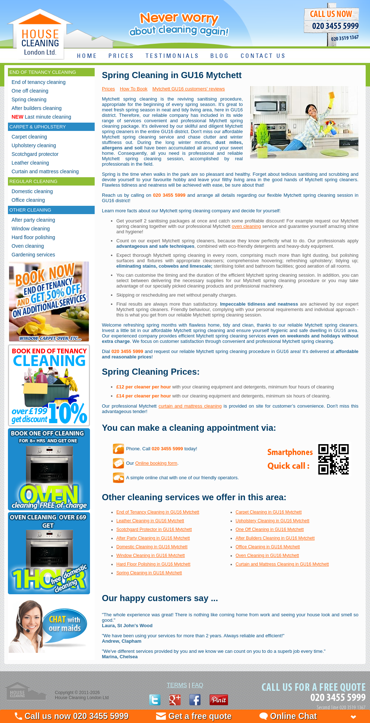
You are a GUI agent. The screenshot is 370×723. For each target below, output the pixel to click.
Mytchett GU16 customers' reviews (188, 89)
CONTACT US (263, 56)
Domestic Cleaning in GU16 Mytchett (152, 546)
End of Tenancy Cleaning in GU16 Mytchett (157, 512)
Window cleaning (31, 228)
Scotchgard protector (35, 154)
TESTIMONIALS (172, 56)
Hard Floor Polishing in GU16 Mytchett (153, 564)
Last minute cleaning (41, 117)
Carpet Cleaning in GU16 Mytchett (269, 512)
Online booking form (156, 463)
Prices (108, 89)
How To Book (133, 89)
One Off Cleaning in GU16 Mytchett (270, 529)
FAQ (197, 685)
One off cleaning (30, 91)
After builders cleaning (37, 108)
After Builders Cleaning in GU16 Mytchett (275, 538)
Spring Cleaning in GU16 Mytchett (149, 572)
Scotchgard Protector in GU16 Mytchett (154, 529)
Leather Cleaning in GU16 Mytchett (150, 520)
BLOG (219, 56)
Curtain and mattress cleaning (45, 171)
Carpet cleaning (29, 137)
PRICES (121, 56)
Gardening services (33, 255)
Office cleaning (28, 200)
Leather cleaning (30, 163)
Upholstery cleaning (34, 145)
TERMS (177, 685)
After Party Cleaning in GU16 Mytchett (153, 538)
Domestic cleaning (32, 191)
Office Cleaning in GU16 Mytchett (268, 546)
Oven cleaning (28, 246)
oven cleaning (246, 226)
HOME (87, 56)
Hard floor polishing (33, 237)
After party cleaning (33, 220)
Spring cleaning (29, 99)
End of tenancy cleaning (38, 82)
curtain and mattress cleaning (190, 406)
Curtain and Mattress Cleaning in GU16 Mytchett (282, 564)
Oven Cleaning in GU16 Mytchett (267, 555)
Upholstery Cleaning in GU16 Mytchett (272, 520)
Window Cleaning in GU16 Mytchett (150, 555)
